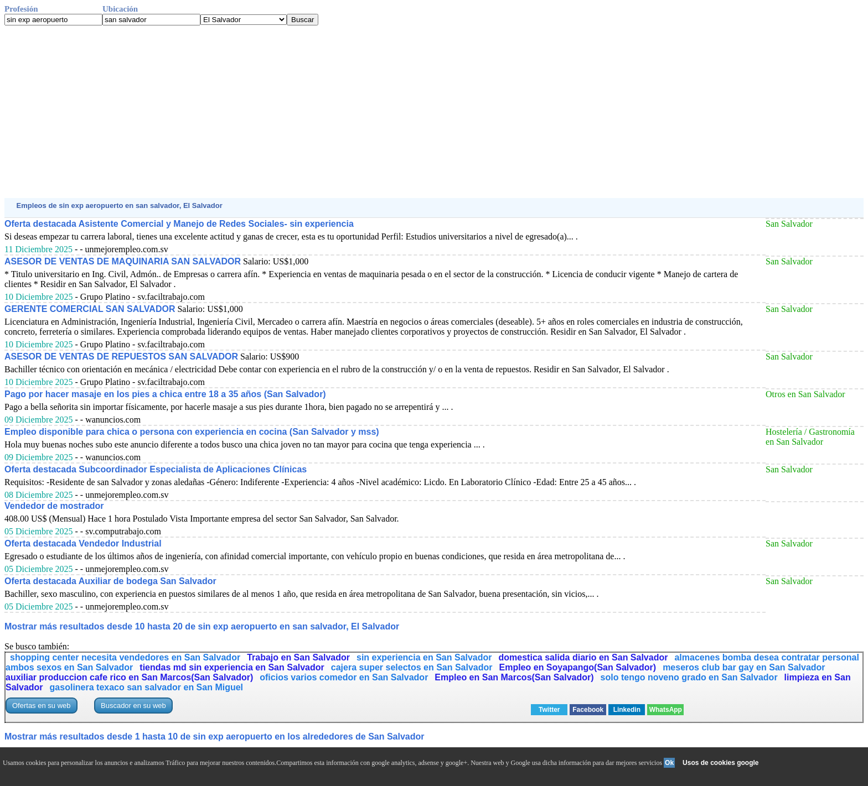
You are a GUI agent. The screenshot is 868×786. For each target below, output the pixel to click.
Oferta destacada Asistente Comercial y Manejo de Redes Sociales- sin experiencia (179, 223)
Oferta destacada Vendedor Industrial (83, 543)
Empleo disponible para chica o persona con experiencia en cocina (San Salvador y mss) (191, 431)
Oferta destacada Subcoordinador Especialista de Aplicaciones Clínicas (155, 469)
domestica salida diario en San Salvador (583, 657)
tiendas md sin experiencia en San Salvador (232, 667)
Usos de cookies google (720, 763)
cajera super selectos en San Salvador (412, 667)
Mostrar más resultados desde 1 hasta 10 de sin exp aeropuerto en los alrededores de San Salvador (214, 736)
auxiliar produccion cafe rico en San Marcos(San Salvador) (129, 677)
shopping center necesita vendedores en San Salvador (125, 657)
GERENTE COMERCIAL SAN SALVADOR (89, 309)
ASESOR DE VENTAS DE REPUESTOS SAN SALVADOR (121, 356)
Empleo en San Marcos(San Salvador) (514, 677)
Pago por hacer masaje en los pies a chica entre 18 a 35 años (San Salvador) (165, 394)
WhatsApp (665, 710)
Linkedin (626, 710)
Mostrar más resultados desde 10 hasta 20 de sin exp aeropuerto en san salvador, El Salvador (201, 626)
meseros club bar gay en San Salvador (744, 667)
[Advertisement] (336, 111)
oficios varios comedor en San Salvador (344, 677)
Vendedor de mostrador (54, 506)
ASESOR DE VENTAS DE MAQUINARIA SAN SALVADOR (122, 261)
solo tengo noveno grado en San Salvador (689, 677)
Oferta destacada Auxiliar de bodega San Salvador (110, 581)
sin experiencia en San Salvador (424, 657)
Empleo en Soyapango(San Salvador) (578, 667)
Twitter (549, 710)
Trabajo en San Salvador (298, 657)
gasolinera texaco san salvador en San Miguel (146, 687)
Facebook (587, 710)
